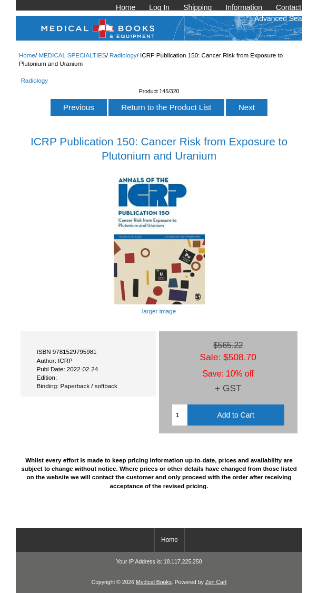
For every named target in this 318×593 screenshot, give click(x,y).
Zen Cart (216, 582)
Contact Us (294, 7)
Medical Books (154, 582)
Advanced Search (283, 18)
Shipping (197, 7)
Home (125, 7)
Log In (159, 7)
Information (243, 7)
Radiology (123, 55)
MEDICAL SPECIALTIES (72, 55)
